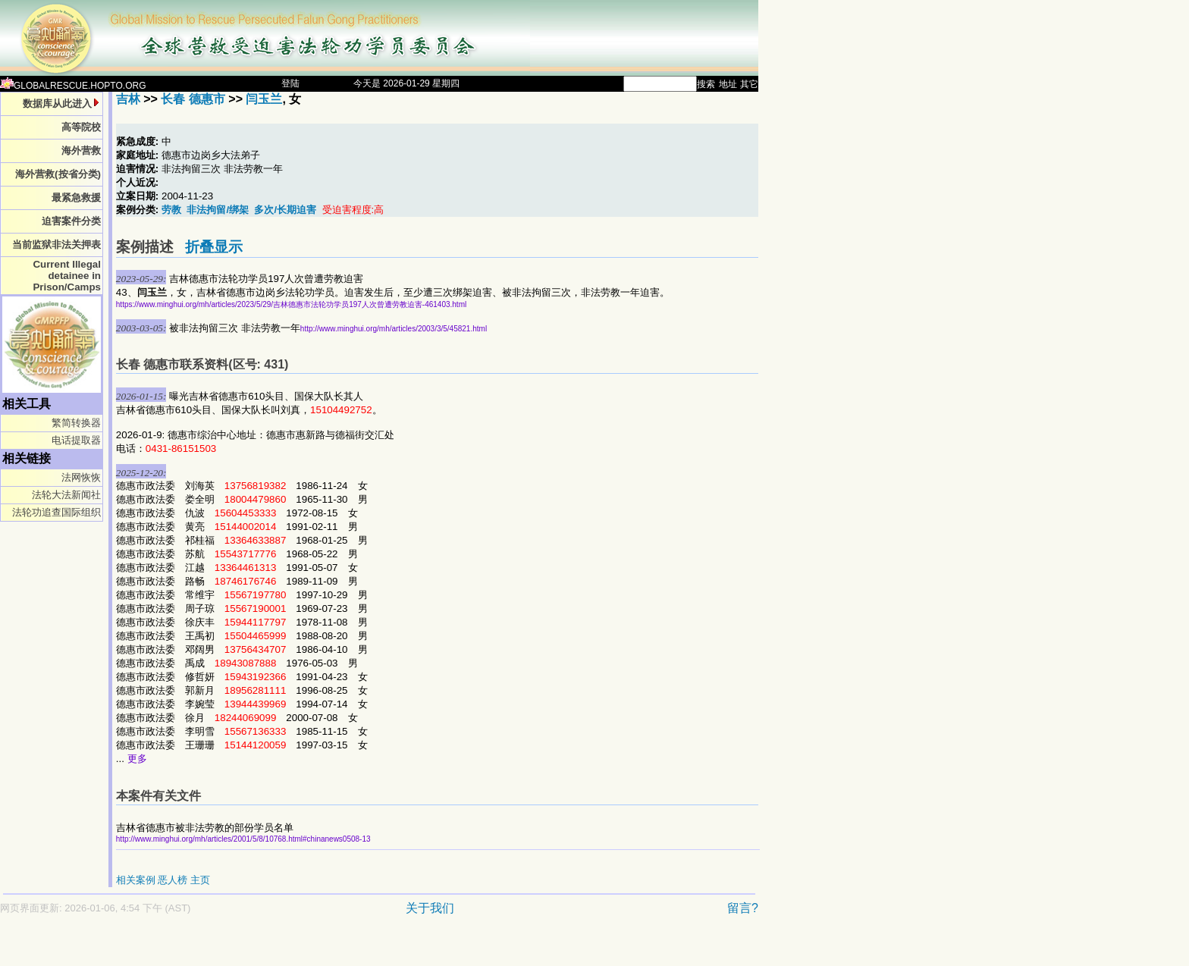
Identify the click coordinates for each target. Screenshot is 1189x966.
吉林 (128, 99)
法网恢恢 (81, 477)
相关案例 (135, 880)
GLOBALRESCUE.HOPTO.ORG (73, 85)
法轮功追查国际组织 (56, 512)
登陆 (290, 83)
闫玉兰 (264, 99)
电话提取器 (76, 440)
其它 (749, 84)
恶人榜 (172, 880)
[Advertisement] (326, 948)
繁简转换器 (76, 422)
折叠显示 (214, 247)
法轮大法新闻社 (66, 494)
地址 (728, 84)
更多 (137, 758)
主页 (200, 880)
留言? (742, 908)
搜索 (706, 84)
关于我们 (430, 908)
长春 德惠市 (192, 99)
